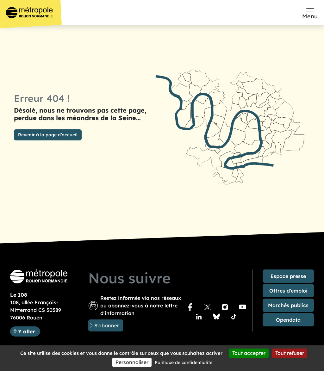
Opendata (288, 320)
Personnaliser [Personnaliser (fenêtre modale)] (131, 362)
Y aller (29, 331)
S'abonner (106, 325)
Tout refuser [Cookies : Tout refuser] (289, 353)
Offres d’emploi (288, 291)
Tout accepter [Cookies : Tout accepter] (248, 353)
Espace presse (288, 276)
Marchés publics (288, 305)
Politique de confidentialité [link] (183, 362)
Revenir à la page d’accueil (48, 135)
